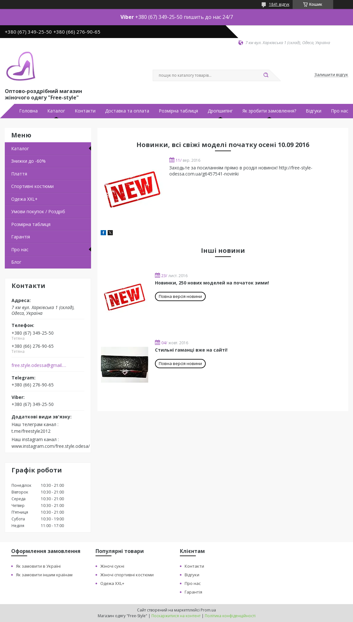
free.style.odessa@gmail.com (39, 365)
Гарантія (20, 237)
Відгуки (313, 111)
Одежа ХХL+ (24, 199)
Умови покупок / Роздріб (38, 211)
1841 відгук (279, 4)
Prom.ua (208, 610)
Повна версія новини (180, 296)
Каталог (56, 111)
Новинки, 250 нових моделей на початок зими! (212, 283)
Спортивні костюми (32, 186)
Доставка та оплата (127, 111)
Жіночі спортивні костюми (127, 575)
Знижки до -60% (28, 161)
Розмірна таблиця (178, 111)
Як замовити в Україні (38, 566)
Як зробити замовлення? (269, 111)
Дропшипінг (220, 111)
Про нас (339, 111)
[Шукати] (266, 75)
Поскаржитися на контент (176, 615)
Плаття (19, 174)
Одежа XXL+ (112, 583)
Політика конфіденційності (230, 615)
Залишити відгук (331, 75)
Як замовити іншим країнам (44, 575)
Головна (28, 111)
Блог (16, 262)
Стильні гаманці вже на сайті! (191, 350)
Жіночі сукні (112, 566)
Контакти (85, 111)
